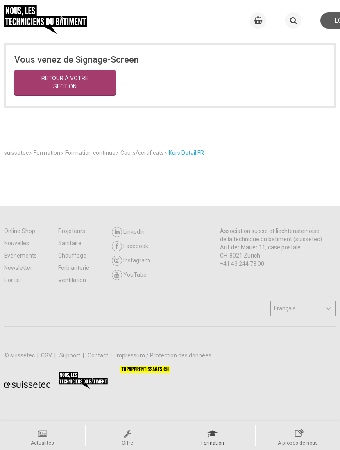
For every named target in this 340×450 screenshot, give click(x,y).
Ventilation (72, 280)
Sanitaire (70, 243)
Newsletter (18, 268)
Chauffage (72, 255)
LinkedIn (128, 232)
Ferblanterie (73, 268)
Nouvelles (16, 243)
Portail (12, 280)
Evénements (20, 255)
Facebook (130, 246)
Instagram (131, 261)
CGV (47, 355)
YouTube (129, 275)
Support (70, 355)
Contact (98, 355)
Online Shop (19, 231)
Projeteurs (71, 231)
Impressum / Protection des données (163, 355)
